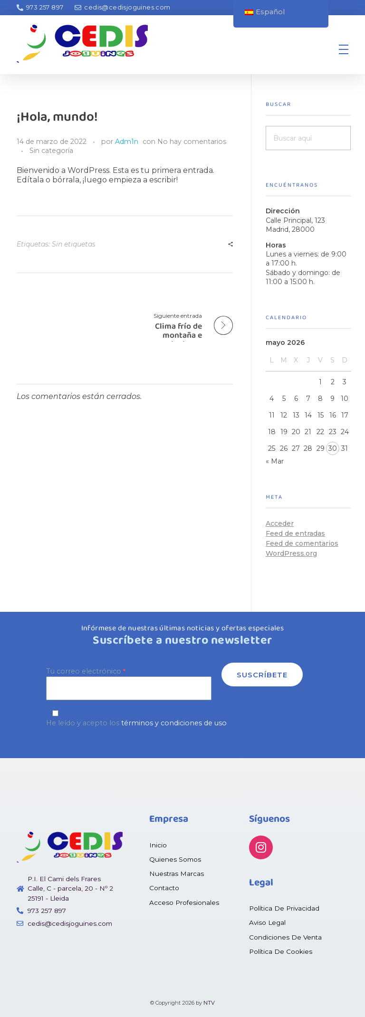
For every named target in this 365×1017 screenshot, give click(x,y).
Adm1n (126, 141)
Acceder (280, 523)
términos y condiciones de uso (174, 723)
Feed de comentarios (302, 543)
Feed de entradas (295, 533)
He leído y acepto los (182, 718)
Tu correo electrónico (128, 683)
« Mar (275, 461)
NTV (209, 1002)
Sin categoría (51, 150)
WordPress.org (291, 553)
